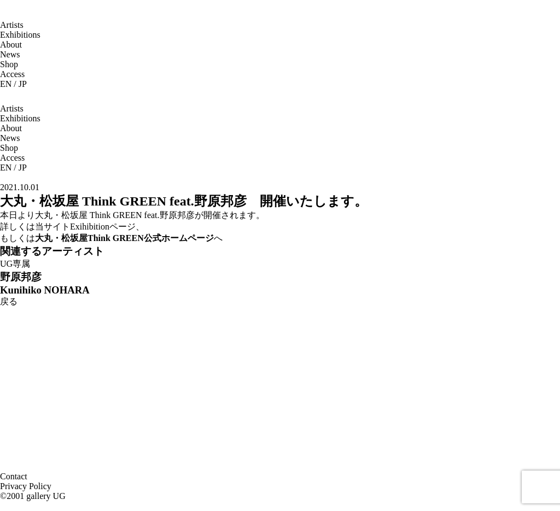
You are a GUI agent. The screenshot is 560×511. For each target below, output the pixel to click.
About (11, 44)
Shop (9, 64)
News (10, 54)
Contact (13, 476)
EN (5, 84)
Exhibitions (20, 34)
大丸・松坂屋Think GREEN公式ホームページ (124, 238)
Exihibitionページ (103, 226)
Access (12, 74)
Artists (12, 25)
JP (23, 84)
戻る (9, 301)
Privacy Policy (25, 486)
